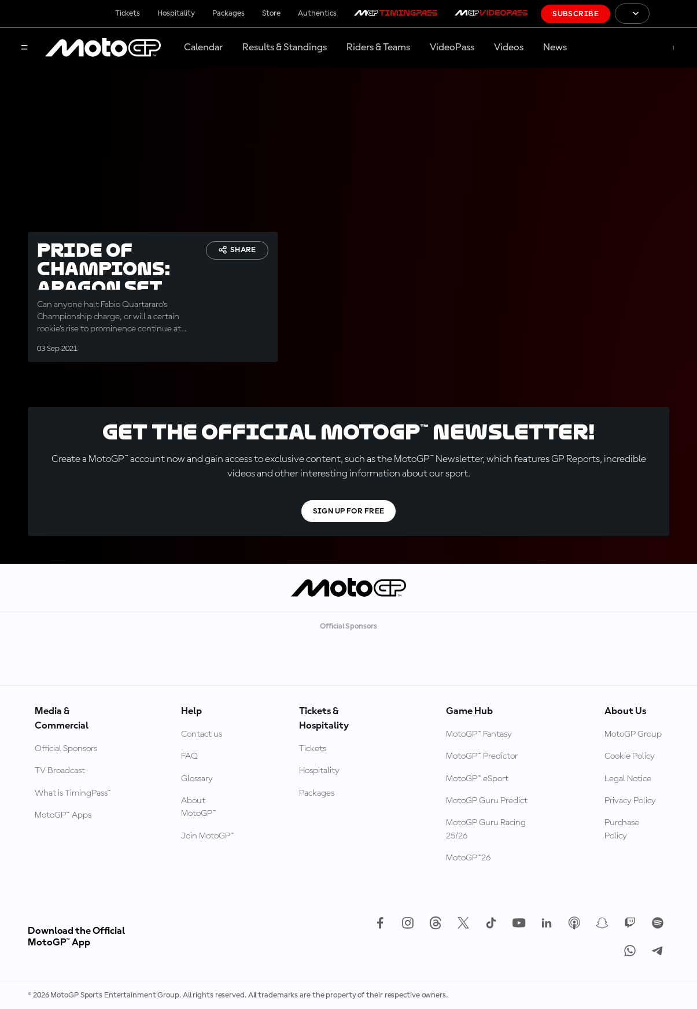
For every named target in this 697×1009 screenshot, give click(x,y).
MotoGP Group (633, 734)
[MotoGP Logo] (103, 48)
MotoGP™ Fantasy (479, 734)
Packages (228, 13)
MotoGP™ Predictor (482, 756)
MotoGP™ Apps (63, 815)
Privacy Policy (630, 800)
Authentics (317, 13)
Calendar (203, 47)
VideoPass (452, 47)
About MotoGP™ (198, 807)
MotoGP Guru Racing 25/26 (486, 829)
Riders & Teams (378, 47)
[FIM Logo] (673, 13)
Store (271, 13)
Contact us (201, 734)
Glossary (197, 778)
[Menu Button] (24, 48)
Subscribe (575, 14)
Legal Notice (627, 778)
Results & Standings (284, 47)
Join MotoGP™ (207, 836)
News (555, 47)
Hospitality (176, 13)
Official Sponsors (66, 748)
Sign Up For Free (349, 511)
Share (237, 249)
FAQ (189, 756)
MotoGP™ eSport (477, 778)
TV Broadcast (60, 770)
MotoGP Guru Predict (487, 800)
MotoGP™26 (468, 858)
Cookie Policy (629, 756)
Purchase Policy (621, 829)
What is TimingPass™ (73, 793)
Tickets (127, 13)
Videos (508, 47)
